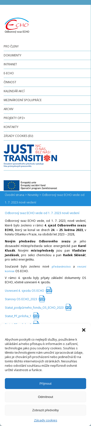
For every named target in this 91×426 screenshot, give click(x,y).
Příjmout (46, 383)
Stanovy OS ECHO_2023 (21, 299)
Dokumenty (12, 55)
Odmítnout (45, 397)
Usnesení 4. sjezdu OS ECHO (24, 290)
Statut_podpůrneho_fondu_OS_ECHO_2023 (34, 307)
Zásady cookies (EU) (18, 136)
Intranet (10, 64)
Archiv (8, 109)
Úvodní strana (14, 195)
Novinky (33, 195)
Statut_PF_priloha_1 (18, 316)
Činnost (10, 82)
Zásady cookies (45, 420)
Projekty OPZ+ (14, 118)
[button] (83, 330)
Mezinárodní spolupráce (22, 100)
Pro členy (11, 46)
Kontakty (11, 127)
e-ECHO (9, 73)
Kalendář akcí (14, 91)
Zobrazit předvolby (45, 410)
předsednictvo (61, 266)
